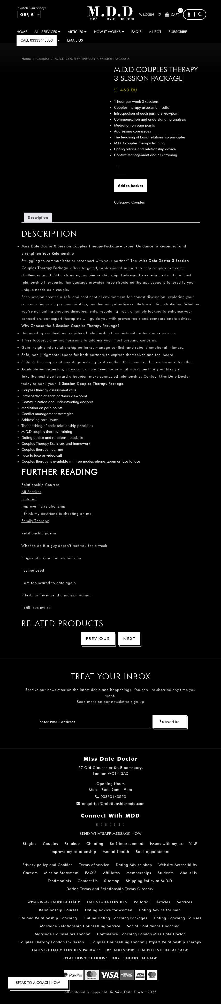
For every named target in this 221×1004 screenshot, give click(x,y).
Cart (172, 14)
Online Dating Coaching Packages (115, 918)
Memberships (138, 873)
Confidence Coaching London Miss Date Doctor (141, 934)
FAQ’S (136, 32)
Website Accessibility (177, 865)
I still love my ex (35, 607)
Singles (29, 844)
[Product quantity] (120, 167)
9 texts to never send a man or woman (56, 595)
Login (146, 14)
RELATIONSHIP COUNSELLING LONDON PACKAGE (110, 958)
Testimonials (59, 881)
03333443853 (110, 797)
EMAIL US (75, 40)
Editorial (28, 499)
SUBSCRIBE (178, 32)
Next (129, 638)
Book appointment (153, 852)
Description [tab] (38, 217)
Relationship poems (39, 533)
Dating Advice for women (108, 910)
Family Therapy (35, 521)
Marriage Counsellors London (62, 934)
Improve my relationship (43, 506)
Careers (30, 873)
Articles (163, 902)
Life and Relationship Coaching (47, 918)
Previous (98, 638)
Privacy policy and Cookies (47, 865)
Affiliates (111, 873)
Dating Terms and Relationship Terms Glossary (110, 889)
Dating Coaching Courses (177, 918)
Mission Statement (61, 873)
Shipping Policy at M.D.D (149, 881)
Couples (42, 59)
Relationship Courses (59, 910)
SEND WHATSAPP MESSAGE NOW (111, 833)
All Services (31, 492)
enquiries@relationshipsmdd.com (110, 803)
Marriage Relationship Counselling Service (80, 926)
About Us (188, 873)
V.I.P (193, 844)
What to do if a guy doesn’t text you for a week (64, 545)
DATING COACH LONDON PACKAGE (66, 950)
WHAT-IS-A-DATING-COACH (54, 902)
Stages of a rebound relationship (51, 558)
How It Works (109, 32)
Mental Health (116, 852)
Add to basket (130, 186)
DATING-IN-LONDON (107, 902)
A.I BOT (155, 32)
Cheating (94, 844)
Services (184, 902)
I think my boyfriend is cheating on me (56, 513)
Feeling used (32, 570)
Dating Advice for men (160, 910)
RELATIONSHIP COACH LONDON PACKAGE (147, 950)
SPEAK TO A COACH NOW (38, 982)
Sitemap (111, 881)
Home (22, 32)
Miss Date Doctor (130, 992)
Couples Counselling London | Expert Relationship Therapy (145, 942)
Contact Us (88, 881)
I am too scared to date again (48, 583)
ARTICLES (77, 32)
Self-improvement (126, 844)
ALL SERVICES (47, 32)
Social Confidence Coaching (153, 926)
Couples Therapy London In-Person (51, 942)
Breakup (72, 844)
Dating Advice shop (134, 865)
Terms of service (94, 865)
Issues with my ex (166, 844)
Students (166, 873)
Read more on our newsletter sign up (110, 701)
